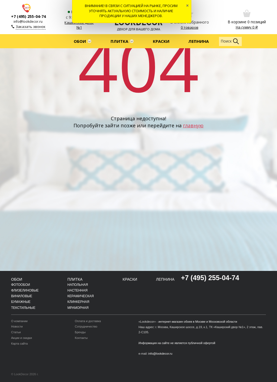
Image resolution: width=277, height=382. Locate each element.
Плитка (119, 41)
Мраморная (78, 308)
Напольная (77, 285)
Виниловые (21, 296)
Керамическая (80, 296)
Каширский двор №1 (79, 25)
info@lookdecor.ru (28, 21)
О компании (19, 321)
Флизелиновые (25, 290)
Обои (80, 41)
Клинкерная (78, 302)
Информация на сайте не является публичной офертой (176, 343)
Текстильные (23, 308)
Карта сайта (19, 343)
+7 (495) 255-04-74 (28, 16)
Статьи (16, 332)
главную (193, 125)
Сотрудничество (86, 326)
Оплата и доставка (88, 321)
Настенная (77, 290)
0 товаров (189, 27)
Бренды (80, 332)
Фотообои (20, 285)
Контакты (81, 337)
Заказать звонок (31, 26)
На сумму (247, 27)
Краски (161, 41)
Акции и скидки (21, 337)
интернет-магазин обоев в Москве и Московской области (197, 321)
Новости (17, 326)
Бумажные (21, 302)
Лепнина (198, 41)
